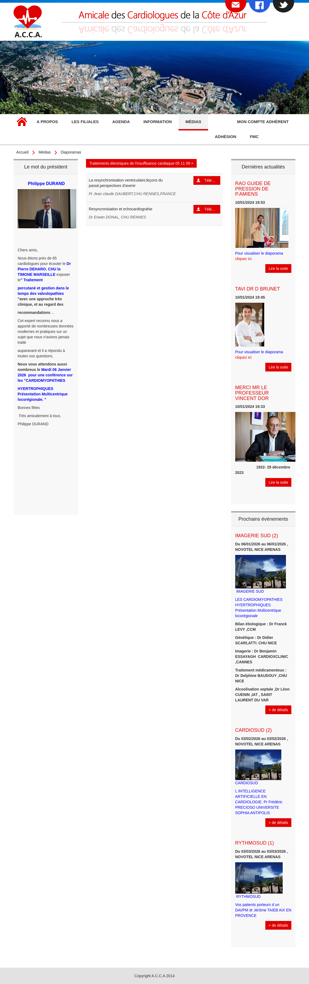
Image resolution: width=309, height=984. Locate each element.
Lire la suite (278, 268)
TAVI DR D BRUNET (257, 289)
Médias (193, 121)
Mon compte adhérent (263, 121)
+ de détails (278, 710)
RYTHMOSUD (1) (254, 843)
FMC (254, 136)
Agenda (121, 121)
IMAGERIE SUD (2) (256, 535)
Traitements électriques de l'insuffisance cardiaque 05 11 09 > (141, 163)
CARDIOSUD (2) (253, 730)
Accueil (22, 122)
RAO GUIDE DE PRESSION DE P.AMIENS (253, 189)
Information (158, 121)
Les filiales (85, 121)
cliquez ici (243, 259)
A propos (47, 121)
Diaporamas (71, 152)
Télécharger (208, 180)
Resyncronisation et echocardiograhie (120, 209)
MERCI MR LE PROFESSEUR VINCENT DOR (252, 393)
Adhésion (225, 136)
